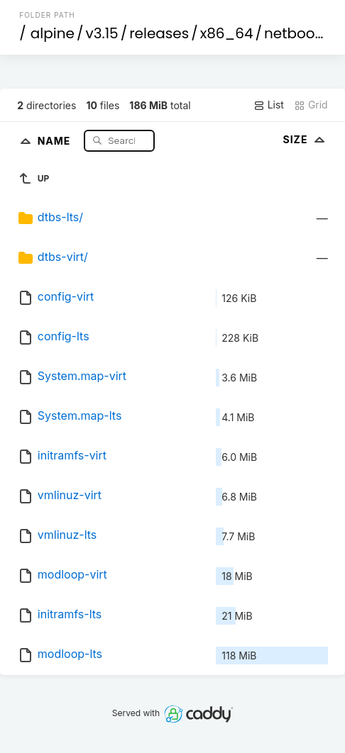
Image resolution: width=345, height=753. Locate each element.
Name (56, 140)
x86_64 (226, 33)
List (268, 105)
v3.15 (101, 33)
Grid (311, 105)
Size (305, 139)
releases (159, 33)
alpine (53, 33)
